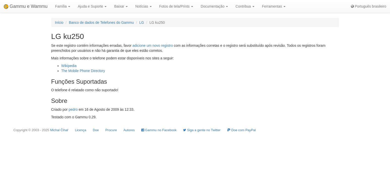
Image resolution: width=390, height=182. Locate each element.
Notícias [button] (143, 6)
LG (141, 22)
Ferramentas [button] (273, 6)
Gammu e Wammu (25, 6)
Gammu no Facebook (159, 130)
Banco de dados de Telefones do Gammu (101, 22)
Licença (80, 130)
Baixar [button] (121, 6)
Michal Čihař (59, 130)
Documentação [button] (214, 6)
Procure (111, 130)
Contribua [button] (245, 6)
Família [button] (62, 6)
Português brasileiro (368, 6)
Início (59, 22)
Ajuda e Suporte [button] (92, 6)
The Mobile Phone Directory (83, 71)
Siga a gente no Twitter (201, 130)
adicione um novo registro (153, 45)
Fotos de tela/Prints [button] (176, 6)
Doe (96, 130)
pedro (73, 109)
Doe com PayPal (241, 130)
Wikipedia (69, 66)
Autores (129, 130)
